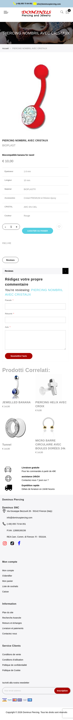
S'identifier (7, 576)
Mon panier (7, 581)
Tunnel (6, 445)
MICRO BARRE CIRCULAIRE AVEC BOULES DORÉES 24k (50, 445)
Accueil (5, 48)
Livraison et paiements (12, 629)
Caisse (5, 592)
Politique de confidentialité (14, 665)
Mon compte (8, 571)
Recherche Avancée (11, 618)
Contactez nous (9, 634)
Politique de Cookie (11, 671)
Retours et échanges (12, 623)
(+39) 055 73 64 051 (22, 4)
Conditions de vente (11, 655)
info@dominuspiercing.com (47, 4)
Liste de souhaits (10, 587)
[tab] (10, 261)
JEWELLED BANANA (16, 402)
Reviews (10, 260)
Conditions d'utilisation (12, 660)
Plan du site (7, 613)
